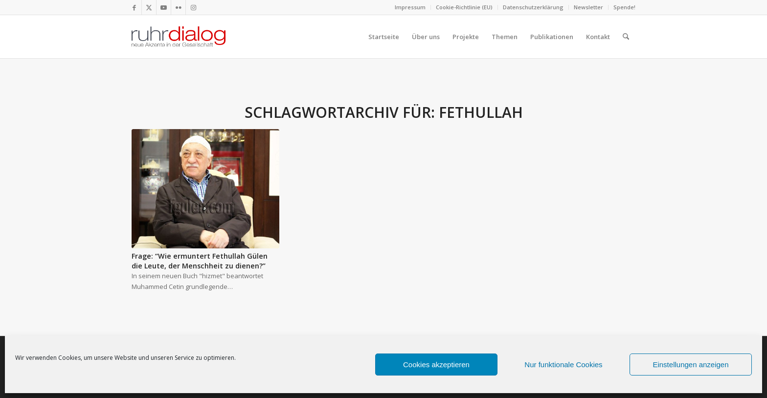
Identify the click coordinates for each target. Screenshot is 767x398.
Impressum (410, 7)
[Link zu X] (149, 7)
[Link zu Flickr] (178, 7)
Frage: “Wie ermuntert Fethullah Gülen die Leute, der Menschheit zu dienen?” (200, 260)
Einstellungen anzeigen (690, 364)
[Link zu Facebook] (134, 7)
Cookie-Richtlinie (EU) (464, 7)
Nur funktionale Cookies (563, 364)
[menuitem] (410, 7)
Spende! (624, 7)
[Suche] (625, 36)
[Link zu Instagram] (193, 7)
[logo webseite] (179, 36)
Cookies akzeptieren (436, 364)
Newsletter (588, 7)
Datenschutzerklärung (533, 7)
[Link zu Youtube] (164, 7)
